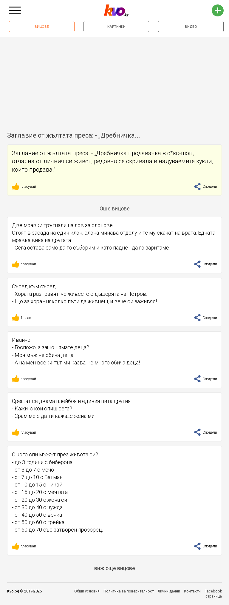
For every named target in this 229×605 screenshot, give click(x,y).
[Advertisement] (114, 82)
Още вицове (115, 208)
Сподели (205, 186)
